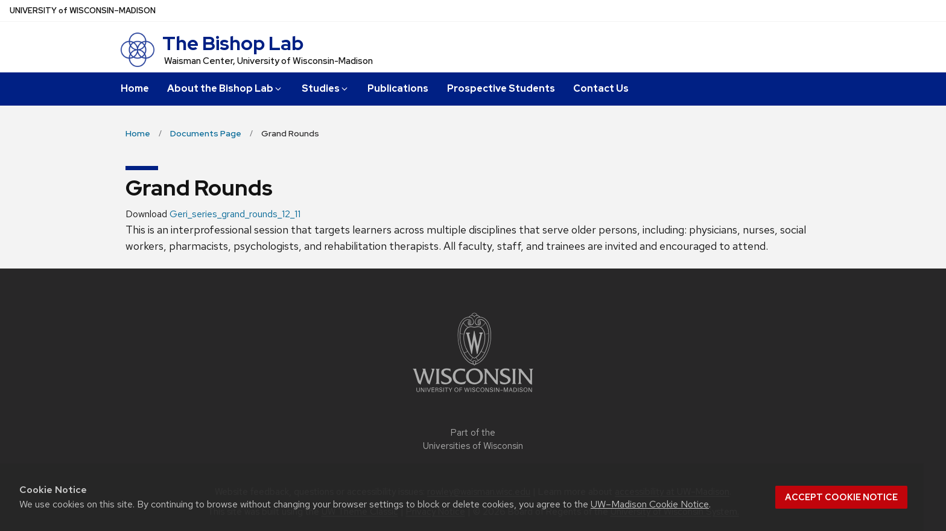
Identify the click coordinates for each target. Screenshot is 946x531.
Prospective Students (501, 88)
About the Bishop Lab (225, 88)
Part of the (473, 440)
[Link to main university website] (473, 394)
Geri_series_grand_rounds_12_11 (235, 214)
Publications (397, 88)
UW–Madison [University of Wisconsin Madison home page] (83, 10)
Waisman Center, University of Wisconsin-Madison (268, 61)
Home (135, 88)
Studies (325, 88)
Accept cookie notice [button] (841, 497)
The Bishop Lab (232, 43)
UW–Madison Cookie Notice (650, 504)
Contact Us (601, 88)
